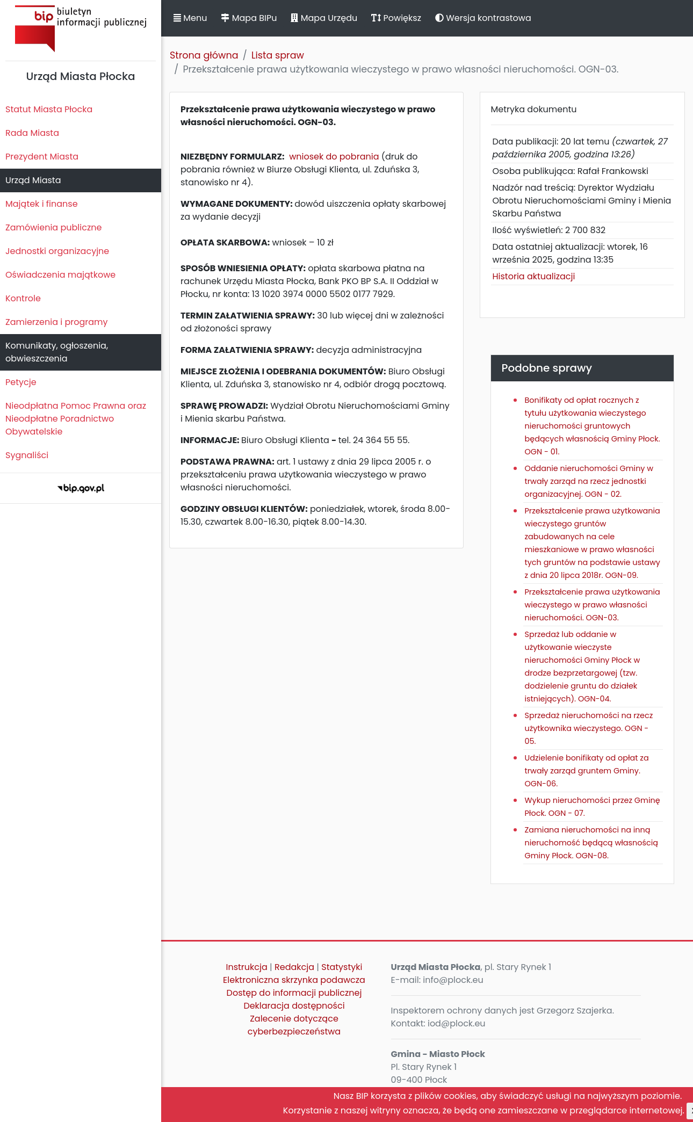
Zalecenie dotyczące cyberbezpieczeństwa (294, 1025)
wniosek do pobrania (334, 156)
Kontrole (23, 298)
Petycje (21, 382)
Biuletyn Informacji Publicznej (80, 28)
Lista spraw (277, 55)
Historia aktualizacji (534, 276)
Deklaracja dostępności (293, 1006)
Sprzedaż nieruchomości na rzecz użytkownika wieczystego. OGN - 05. (589, 728)
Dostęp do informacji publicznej (294, 993)
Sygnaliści (26, 455)
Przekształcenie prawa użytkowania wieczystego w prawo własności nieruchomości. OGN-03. (592, 605)
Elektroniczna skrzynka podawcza (294, 980)
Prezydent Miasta (41, 156)
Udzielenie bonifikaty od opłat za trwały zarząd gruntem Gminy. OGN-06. (587, 770)
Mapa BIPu (249, 18)
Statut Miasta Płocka (48, 109)
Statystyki (341, 967)
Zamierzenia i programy (56, 322)
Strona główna (204, 55)
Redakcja (294, 967)
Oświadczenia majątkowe (60, 275)
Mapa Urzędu (324, 18)
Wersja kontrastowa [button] (483, 18)
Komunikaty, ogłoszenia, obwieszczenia (56, 352)
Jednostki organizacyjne (57, 251)
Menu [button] (190, 18)
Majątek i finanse (41, 204)
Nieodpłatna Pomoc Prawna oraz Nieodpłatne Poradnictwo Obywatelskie (75, 419)
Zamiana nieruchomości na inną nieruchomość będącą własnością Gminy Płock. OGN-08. (592, 842)
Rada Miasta (32, 133)
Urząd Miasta (33, 180)
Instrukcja (247, 967)
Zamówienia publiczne (53, 227)
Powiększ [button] (396, 18)
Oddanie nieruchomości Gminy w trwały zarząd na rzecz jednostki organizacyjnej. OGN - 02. (589, 481)
